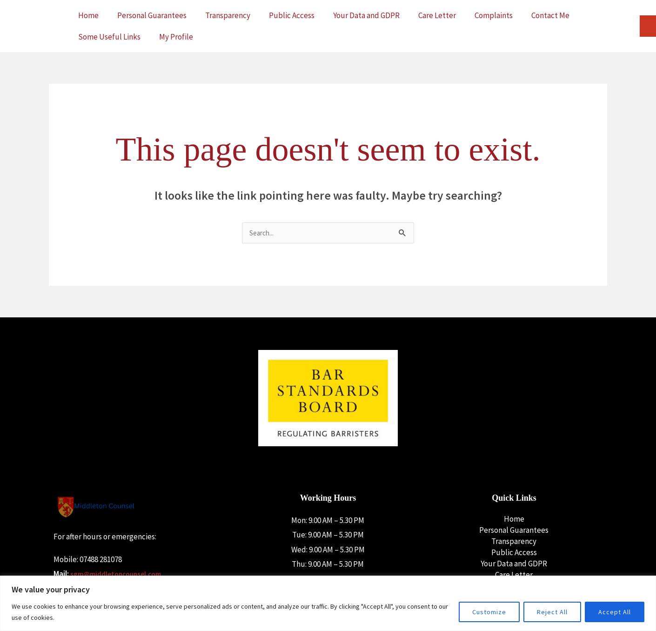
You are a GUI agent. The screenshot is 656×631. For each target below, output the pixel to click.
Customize (489, 612)
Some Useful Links (109, 37)
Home (88, 15)
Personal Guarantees (152, 15)
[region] (328, 603)
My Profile (176, 37)
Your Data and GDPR (366, 15)
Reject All (552, 612)
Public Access (292, 15)
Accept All (614, 612)
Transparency (227, 15)
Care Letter (437, 15)
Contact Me (550, 15)
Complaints (494, 15)
